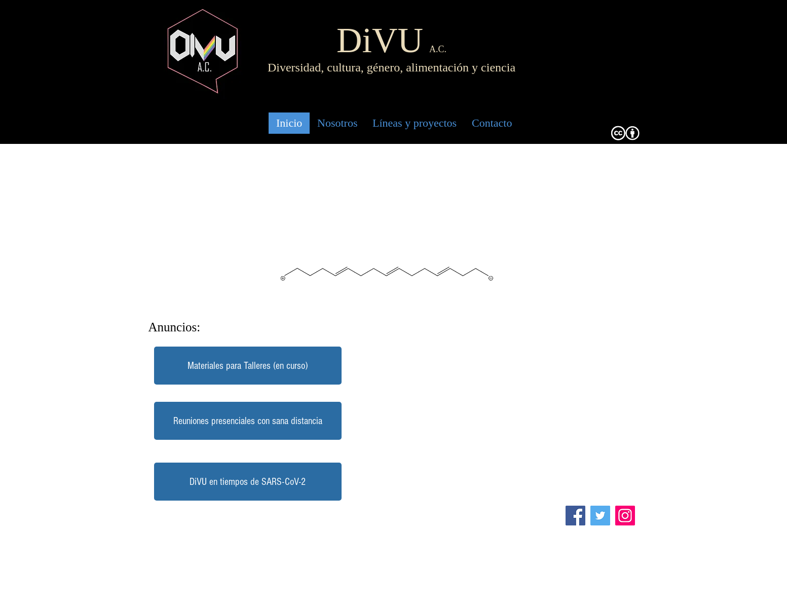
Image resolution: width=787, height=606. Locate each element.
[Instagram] (625, 515)
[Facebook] (575, 515)
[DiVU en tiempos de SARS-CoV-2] (248, 482)
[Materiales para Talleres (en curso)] (248, 366)
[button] (248, 421)
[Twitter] (600, 515)
